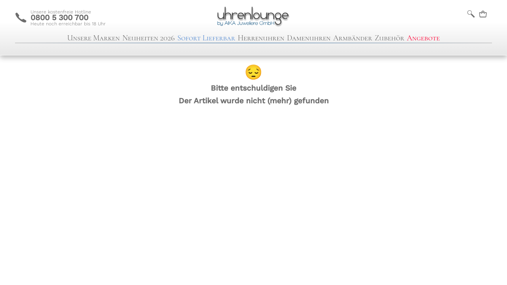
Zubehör (389, 38)
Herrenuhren (261, 38)
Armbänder (352, 38)
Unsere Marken (93, 38)
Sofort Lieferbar (206, 38)
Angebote (423, 38)
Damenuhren (308, 38)
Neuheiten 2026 (148, 38)
